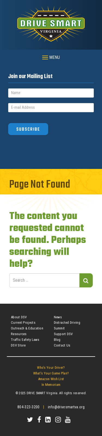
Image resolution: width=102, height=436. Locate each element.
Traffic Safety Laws (25, 340)
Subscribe (28, 129)
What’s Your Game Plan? (51, 373)
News (58, 317)
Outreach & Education (27, 328)
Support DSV (63, 334)
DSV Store (18, 345)
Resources (19, 334)
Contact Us (62, 345)
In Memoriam (51, 385)
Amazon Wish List (51, 379)
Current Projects (23, 322)
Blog (57, 340)
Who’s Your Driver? (51, 368)
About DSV (19, 317)
